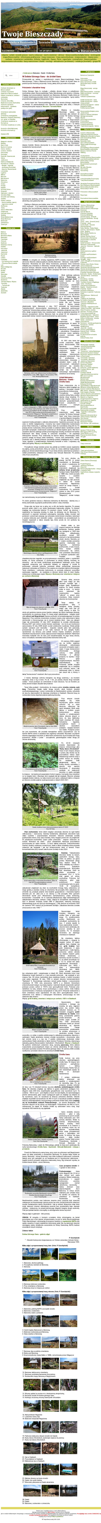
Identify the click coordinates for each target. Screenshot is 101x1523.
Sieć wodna (84, 169)
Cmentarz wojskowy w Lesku (11, 125)
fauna (53, 59)
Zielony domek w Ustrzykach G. (90, 394)
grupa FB (96, 61)
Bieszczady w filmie (86, 188)
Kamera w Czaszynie (87, 75)
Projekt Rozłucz (85, 464)
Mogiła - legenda (7, 165)
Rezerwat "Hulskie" (86, 364)
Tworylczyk (5, 285)
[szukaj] (10, 75)
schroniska (17, 61)
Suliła (82, 293)
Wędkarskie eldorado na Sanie (90, 136)
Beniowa (4, 234)
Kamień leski (84, 379)
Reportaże (83, 195)
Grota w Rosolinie (86, 363)
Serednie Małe (5, 195)
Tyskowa (4, 287)
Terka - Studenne (86, 284)
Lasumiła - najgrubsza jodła (89, 307)
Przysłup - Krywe (85, 289)
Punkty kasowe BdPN (87, 108)
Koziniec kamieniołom (87, 381)
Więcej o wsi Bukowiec (43, 443)
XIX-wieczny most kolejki (88, 408)
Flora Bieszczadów (86, 175)
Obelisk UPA (5, 134)
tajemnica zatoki (7, 204)
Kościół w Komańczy (8, 130)
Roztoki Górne (6, 189)
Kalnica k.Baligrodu (7, 162)
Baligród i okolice (6, 141)
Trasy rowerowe (85, 443)
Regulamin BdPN (85, 106)
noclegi (49, 61)
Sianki (3, 272)
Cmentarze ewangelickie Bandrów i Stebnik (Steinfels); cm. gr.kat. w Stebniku (11, 117)
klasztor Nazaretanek (9, 169)
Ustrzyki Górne (6, 213)
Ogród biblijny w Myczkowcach (90, 385)
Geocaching (84, 170)
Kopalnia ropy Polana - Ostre (89, 316)
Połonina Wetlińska (86, 215)
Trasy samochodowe (87, 450)
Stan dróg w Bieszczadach (89, 452)
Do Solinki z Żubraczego (88, 300)
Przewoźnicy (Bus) (86, 123)
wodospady (95, 55)
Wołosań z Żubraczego (87, 244)
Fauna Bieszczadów (86, 174)
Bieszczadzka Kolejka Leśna (89, 111)
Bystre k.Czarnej (6, 147)
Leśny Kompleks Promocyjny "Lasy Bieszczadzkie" (89, 179)
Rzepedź (4, 191)
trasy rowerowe (48, 57)
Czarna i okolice (6, 151)
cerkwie (8, 59)
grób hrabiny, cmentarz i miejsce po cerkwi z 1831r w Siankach (52, 999)
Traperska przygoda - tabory (89, 126)
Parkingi (83, 453)
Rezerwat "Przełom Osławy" (89, 353)
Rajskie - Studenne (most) (88, 287)
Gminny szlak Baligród (87, 329)
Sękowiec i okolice (7, 193)
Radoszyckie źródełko (87, 410)
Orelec (3, 184)
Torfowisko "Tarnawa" (87, 358)
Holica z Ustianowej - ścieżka (89, 318)
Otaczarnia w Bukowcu (87, 285)
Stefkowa (4, 206)
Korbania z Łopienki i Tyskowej (90, 292)
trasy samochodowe (64, 57)
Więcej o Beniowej (53, 574)
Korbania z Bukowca (87, 290)
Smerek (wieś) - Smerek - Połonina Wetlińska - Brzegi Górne (89, 218)
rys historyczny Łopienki (10, 261)
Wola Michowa (6, 219)
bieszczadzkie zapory (9, 202)
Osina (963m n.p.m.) (86, 433)
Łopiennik (83, 262)
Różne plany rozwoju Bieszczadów (87, 161)
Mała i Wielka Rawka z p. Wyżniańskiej (88, 233)
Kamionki (4, 254)
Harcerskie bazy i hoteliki (88, 83)
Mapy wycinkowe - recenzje (89, 93)
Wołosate (4, 221)
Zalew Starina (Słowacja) (88, 460)
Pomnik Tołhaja (85, 403)
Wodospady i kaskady (87, 344)
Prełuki (3, 186)
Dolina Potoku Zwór (86, 338)
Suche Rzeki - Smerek (87, 225)
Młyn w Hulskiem (85, 366)
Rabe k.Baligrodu (6, 267)
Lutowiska (4, 171)
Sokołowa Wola (6, 278)
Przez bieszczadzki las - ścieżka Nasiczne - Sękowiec (89, 314)
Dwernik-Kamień (85, 226)
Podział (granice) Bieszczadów (90, 157)
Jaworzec (4, 252)
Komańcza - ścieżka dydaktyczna (86, 325)
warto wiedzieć (50, 55)
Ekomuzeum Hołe (86, 402)
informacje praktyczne (30, 57)
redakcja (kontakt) (83, 61)
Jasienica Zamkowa (86, 465)
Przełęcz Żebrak (85, 372)
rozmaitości (77, 59)
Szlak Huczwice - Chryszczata (90, 243)
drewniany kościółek (9, 167)
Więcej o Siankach (72, 1043)
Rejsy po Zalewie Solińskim (89, 114)
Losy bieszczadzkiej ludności (89, 159)
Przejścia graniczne (86, 124)
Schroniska (84, 78)
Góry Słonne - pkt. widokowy (89, 423)
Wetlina (3, 215)
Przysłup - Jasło (85, 223)
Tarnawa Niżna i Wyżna (8, 282)
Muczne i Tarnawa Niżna (52, 106)
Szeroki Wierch (85, 212)
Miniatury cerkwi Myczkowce (89, 387)
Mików (3, 175)
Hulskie (3, 247)
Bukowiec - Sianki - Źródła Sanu (90, 274)
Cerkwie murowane (7, 92)
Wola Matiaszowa (7, 217)
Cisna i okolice (6, 149)
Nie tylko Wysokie (86, 167)
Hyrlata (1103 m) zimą (87, 430)
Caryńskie (4, 239)
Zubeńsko (4, 291)
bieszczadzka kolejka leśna (77, 55)
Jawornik (4, 250)
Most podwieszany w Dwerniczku (87, 406)
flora (59, 59)
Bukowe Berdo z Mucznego (89, 208)
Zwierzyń (4, 224)
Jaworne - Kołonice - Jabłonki (89, 246)
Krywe (3, 256)
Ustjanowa (4, 211)
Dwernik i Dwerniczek (8, 156)
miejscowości (81, 57)
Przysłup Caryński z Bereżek (89, 272)
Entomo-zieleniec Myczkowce (90, 389)
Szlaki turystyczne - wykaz (89, 101)
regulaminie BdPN (69, 1221)
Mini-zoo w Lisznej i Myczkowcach (86, 376)
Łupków (3, 173)
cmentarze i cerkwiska (23, 59)
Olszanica (4, 182)
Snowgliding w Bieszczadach (89, 147)
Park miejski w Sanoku (87, 392)
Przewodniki (84, 95)
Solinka (3, 199)
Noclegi (82, 85)
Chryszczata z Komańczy (88, 238)
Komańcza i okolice (7, 164)
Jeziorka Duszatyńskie (87, 346)
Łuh (2, 265)
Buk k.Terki (4, 145)
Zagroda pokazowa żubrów (89, 134)
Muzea (82, 118)
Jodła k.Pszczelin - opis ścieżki (90, 308)
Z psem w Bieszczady (87, 133)
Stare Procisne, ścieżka (87, 310)
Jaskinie (83, 146)
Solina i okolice (6, 200)
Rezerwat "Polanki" (86, 421)
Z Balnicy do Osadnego (87, 298)
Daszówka (4, 153)
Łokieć (3, 258)
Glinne (3, 158)
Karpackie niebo (85, 141)
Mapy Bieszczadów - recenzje (90, 91)
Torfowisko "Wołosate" (87, 359)
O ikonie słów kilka (7, 101)
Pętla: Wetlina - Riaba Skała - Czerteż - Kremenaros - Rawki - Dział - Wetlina (90, 229)
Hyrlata (82, 249)
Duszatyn (4, 154)
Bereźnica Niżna (6, 236)
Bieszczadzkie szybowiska (89, 149)
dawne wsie (93, 57)
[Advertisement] (19, 65)
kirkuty (37, 59)
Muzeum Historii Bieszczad (89, 395)
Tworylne (4, 283)
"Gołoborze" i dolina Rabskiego (90, 351)
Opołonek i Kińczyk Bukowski (89, 267)
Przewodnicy (84, 121)
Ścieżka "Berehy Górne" (87, 236)
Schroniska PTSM (86, 80)
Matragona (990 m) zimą (88, 432)
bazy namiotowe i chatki (34, 61)
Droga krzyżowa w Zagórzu (89, 399)
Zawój (3, 289)
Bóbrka (3, 143)
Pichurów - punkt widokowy (89, 367)
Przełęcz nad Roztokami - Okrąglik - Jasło (88, 258)
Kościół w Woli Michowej (9, 128)
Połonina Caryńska (86, 213)
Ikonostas (4, 99)
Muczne (3, 176)
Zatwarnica (4, 223)
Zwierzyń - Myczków (87, 302)
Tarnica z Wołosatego (87, 205)
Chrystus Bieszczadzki (9, 263)
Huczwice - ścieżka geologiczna (90, 323)
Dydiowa (4, 243)
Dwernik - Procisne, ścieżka (89, 311)
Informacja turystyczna (87, 119)
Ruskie (3, 271)
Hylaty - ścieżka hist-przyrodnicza (87, 320)
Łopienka (4, 259)
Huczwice (4, 248)
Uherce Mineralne (6, 210)
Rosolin (3, 269)
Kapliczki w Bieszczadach (9, 93)
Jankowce (4, 160)
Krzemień (83, 210)
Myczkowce (5, 178)
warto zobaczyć (35, 55)
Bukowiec (4, 237)
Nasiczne (4, 180)
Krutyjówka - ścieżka (87, 280)
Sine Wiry (83, 349)
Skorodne (4, 274)
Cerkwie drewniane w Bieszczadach (8, 89)
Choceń (3, 241)
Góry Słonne (84, 418)
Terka (3, 208)
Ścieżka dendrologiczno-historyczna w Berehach (88, 270)
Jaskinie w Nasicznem (87, 361)
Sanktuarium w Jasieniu (88, 400)
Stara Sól (83, 467)
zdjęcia (5, 55)
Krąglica (83, 248)
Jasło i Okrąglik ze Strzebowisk (90, 261)
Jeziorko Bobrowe (86, 348)
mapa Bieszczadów (11, 57)
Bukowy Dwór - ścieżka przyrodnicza (87, 332)
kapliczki (45, 59)
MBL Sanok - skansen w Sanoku (90, 390)
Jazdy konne (84, 113)
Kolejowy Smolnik (86, 384)
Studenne (4, 280)
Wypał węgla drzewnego (88, 144)
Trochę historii (84, 156)
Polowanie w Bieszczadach (89, 192)
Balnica (3, 232)
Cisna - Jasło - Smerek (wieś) (89, 221)
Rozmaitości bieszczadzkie (89, 198)
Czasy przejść (84, 103)
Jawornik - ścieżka (86, 328)
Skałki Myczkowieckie (87, 382)
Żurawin (3, 293)
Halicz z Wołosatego (87, 207)
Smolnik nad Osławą (7, 197)
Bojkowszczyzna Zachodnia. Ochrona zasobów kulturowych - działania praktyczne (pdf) (10, 105)
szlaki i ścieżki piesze (18, 55)
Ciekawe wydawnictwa (87, 96)
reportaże (67, 59)
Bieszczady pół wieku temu (89, 187)
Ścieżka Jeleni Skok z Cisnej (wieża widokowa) (89, 265)
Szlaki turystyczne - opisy (88, 100)
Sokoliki (3, 276)
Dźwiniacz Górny (6, 245)
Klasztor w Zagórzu (86, 397)
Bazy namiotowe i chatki (88, 82)
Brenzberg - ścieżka (86, 279)
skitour (61, 55)
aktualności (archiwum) (64, 61)
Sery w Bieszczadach (87, 142)
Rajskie (3, 188)
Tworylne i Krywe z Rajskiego (89, 282)
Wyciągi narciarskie (86, 116)
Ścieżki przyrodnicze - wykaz (89, 105)
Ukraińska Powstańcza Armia (89, 183)
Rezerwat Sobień (86, 420)
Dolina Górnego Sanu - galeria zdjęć (36, 1234)
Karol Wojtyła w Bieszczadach (90, 185)
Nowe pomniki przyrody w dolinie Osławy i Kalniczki (88, 416)
